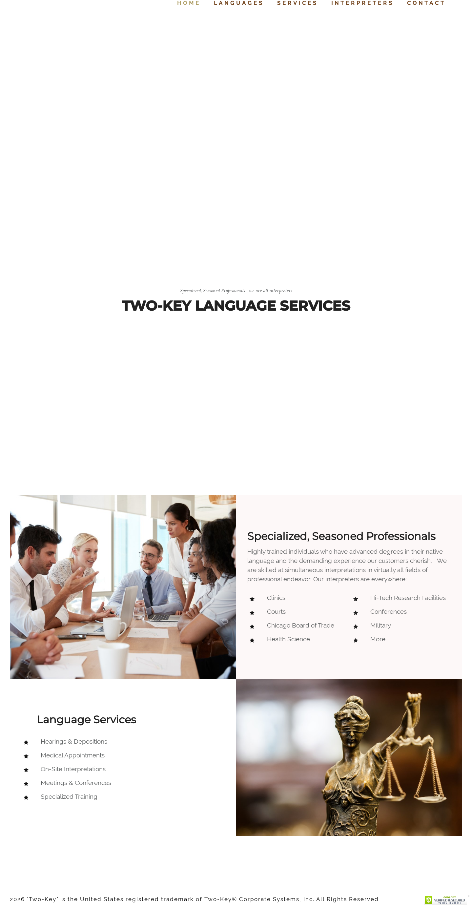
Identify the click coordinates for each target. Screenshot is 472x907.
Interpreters (362, 3)
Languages (239, 3)
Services (297, 3)
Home (189, 3)
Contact (426, 3)
